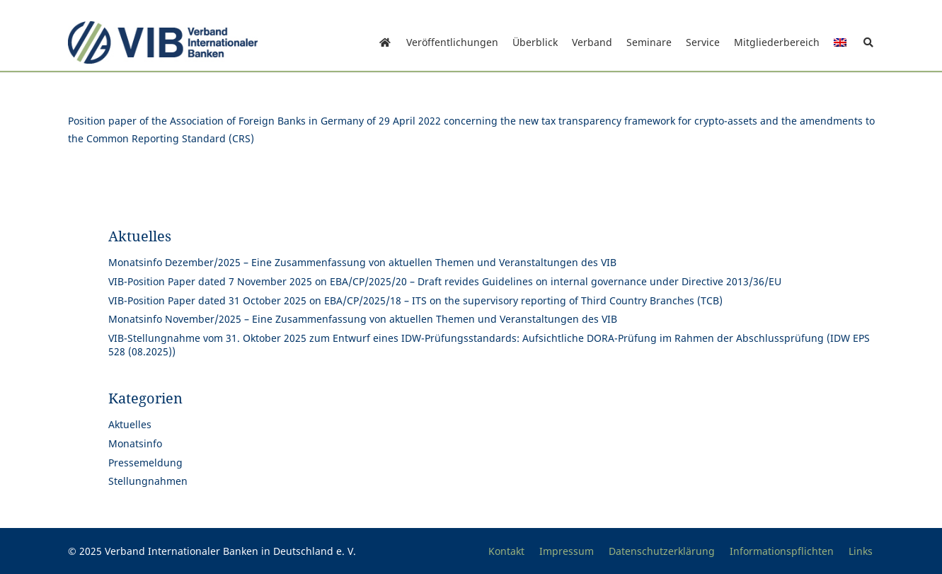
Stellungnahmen (148, 481)
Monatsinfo (135, 443)
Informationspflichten (782, 551)
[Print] (163, 42)
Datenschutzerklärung (662, 551)
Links (861, 551)
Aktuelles (129, 424)
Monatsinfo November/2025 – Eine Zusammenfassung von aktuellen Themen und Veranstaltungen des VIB (362, 319)
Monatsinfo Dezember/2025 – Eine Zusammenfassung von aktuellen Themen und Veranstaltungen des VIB (362, 262)
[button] (869, 42)
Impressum (566, 551)
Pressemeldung (145, 462)
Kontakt (506, 551)
